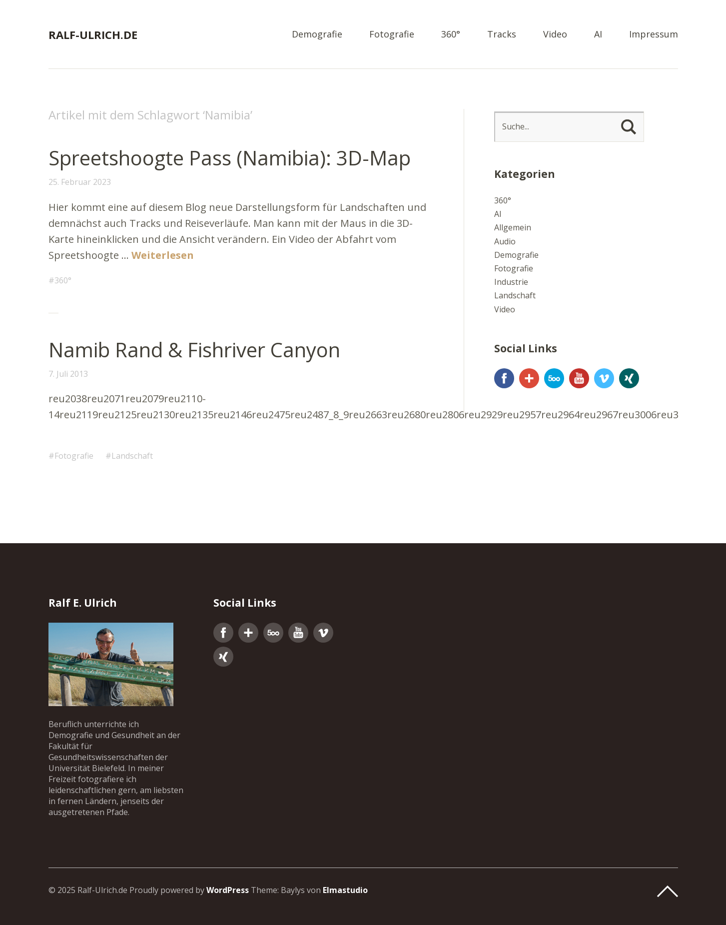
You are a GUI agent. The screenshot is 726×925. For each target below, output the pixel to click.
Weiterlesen (162, 255)
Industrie (511, 281)
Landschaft (132, 455)
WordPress (227, 890)
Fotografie (391, 34)
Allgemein (512, 227)
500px (554, 378)
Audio (505, 241)
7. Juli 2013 (68, 373)
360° (450, 34)
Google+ (529, 378)
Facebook (504, 378)
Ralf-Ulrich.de (92, 34)
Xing (629, 378)
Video (555, 34)
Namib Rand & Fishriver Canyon (194, 349)
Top (667, 892)
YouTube (579, 378)
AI (598, 34)
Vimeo (604, 378)
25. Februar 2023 (79, 181)
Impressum (653, 34)
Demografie (317, 34)
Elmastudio (345, 890)
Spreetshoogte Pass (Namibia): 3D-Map (229, 157)
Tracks (501, 34)
